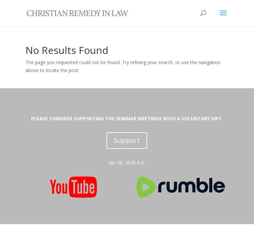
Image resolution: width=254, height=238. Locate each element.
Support (127, 140)
